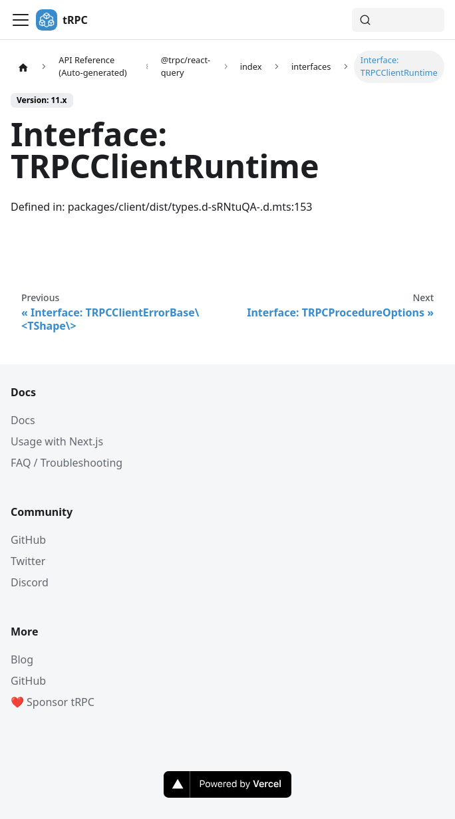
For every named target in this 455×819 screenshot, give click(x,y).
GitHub (28, 539)
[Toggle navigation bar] (21, 20)
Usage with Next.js (57, 441)
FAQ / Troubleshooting (66, 462)
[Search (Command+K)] (398, 20)
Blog (22, 659)
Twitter (28, 561)
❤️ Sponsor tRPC (52, 702)
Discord (30, 582)
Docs (23, 420)
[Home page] (23, 66)
